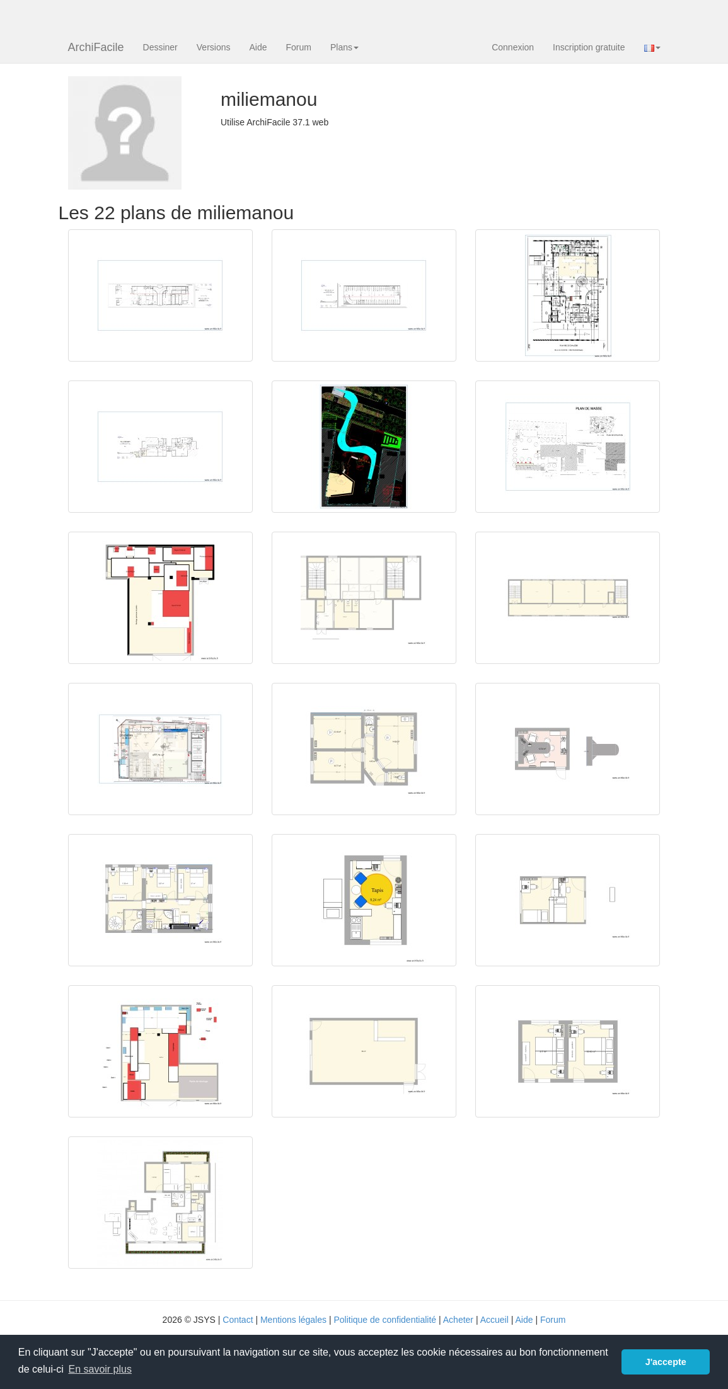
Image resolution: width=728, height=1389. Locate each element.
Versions (214, 47)
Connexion (513, 47)
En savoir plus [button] (100, 1369)
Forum (298, 47)
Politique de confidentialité (384, 1320)
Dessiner (160, 47)
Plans (344, 47)
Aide (258, 47)
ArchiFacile (96, 47)
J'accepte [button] (665, 1362)
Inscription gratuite (589, 47)
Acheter (458, 1320)
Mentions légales (293, 1320)
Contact (237, 1320)
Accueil (494, 1320)
